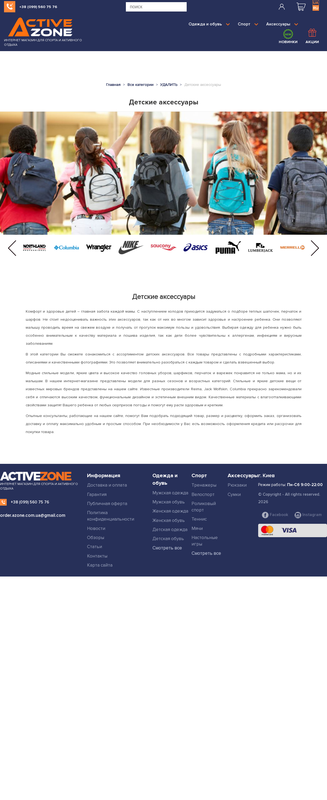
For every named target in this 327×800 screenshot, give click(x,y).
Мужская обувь (168, 502)
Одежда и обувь (209, 24)
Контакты (97, 556)
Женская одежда (170, 511)
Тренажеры (203, 485)
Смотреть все (167, 548)
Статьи (94, 546)
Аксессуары (282, 24)
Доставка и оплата (107, 485)
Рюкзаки (237, 485)
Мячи (197, 528)
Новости (96, 528)
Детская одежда (169, 529)
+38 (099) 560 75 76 (38, 7)
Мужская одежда (170, 493)
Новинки (288, 36)
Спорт (248, 24)
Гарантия (97, 494)
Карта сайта (99, 565)
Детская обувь (168, 538)
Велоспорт (203, 494)
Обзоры (95, 537)
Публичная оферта (107, 503)
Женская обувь (168, 520)
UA (315, 3)
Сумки (234, 494)
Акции (312, 36)
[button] (12, 248)
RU (315, 8)
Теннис (199, 519)
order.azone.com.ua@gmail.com (32, 515)
